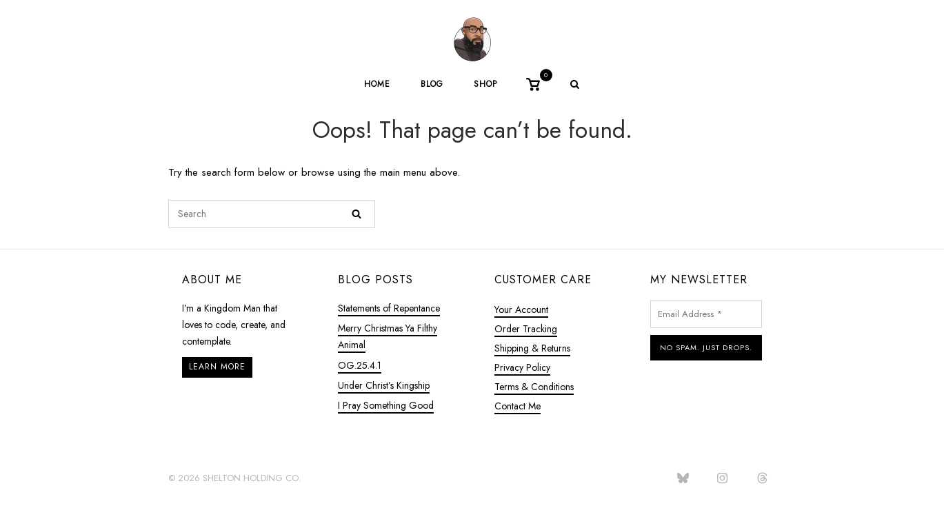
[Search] (356, 214)
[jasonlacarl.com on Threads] (762, 478)
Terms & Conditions (534, 387)
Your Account (521, 309)
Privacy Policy (522, 367)
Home (377, 84)
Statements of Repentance (389, 308)
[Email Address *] (706, 314)
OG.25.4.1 (359, 365)
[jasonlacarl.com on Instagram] (723, 478)
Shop (485, 84)
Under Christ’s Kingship (384, 385)
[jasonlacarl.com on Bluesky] (683, 478)
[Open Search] (575, 85)
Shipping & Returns (532, 348)
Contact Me (517, 406)
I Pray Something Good (386, 405)
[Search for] (271, 214)
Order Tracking (525, 329)
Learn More (217, 366)
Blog (432, 84)
